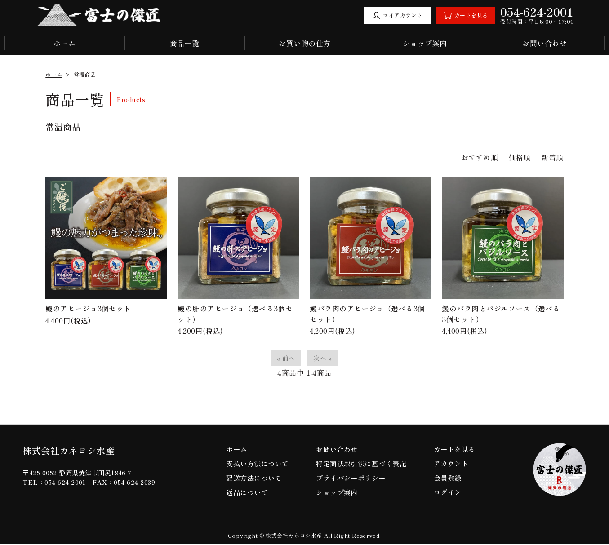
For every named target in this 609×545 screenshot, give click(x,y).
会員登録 (447, 478)
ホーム (64, 43)
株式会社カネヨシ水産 (70, 451)
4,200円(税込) (238, 257)
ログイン (447, 492)
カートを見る (454, 449)
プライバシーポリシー (351, 478)
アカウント (450, 464)
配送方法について (254, 478)
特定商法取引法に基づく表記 (362, 464)
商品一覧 (185, 43)
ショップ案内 (425, 43)
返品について (247, 492)
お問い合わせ (544, 43)
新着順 (552, 157)
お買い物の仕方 (304, 43)
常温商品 (85, 74)
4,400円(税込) (106, 251)
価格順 (519, 157)
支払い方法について (258, 464)
